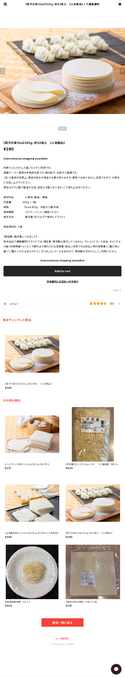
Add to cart (63, 271)
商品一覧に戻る (62, 622)
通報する (117, 290)
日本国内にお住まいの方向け (62, 281)
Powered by (62, 644)
